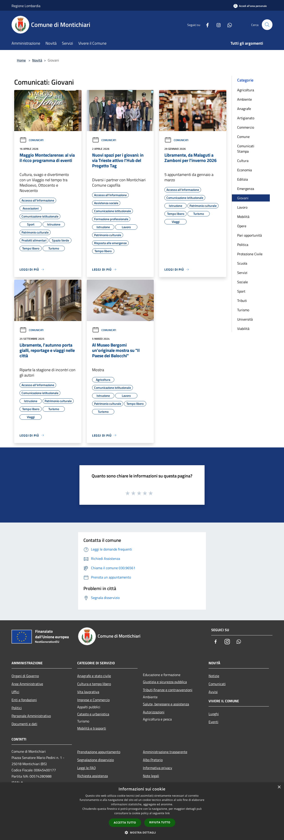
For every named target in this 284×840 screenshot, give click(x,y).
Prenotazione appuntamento (98, 751)
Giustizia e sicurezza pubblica (165, 681)
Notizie (214, 675)
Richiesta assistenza (92, 775)
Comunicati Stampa (245, 148)
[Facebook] (205, 25)
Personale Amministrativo (31, 715)
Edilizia (242, 179)
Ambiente (244, 99)
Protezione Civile (249, 254)
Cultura (242, 160)
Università (245, 319)
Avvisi (213, 691)
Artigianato (245, 118)
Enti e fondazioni (24, 699)
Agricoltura (245, 90)
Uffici (15, 691)
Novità (37, 60)
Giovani (242, 198)
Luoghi (214, 713)
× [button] (279, 787)
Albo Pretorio (153, 759)
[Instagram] (216, 25)
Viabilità (243, 328)
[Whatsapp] (227, 25)
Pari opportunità (249, 235)
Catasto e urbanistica (93, 714)
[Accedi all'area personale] (250, 6)
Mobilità (243, 216)
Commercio (245, 127)
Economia (244, 170)
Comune (243, 136)
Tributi (242, 300)
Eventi (213, 721)
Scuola (242, 263)
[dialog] (142, 811)
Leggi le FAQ (86, 767)
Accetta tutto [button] (125, 822)
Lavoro (242, 207)
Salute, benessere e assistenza (166, 704)
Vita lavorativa (88, 691)
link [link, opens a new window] (167, 813)
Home (21, 60)
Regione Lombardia (26, 5)
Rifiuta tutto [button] (159, 822)
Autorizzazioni (153, 712)
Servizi (242, 272)
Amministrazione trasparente (165, 751)
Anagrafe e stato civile (94, 675)
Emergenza (245, 188)
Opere (241, 226)
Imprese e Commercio (93, 699)
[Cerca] (267, 24)
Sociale (242, 282)
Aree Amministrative (27, 683)
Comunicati (31, 140)
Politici (17, 707)
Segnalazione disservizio (95, 759)
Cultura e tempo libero (94, 683)
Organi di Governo (25, 675)
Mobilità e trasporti (91, 728)
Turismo (243, 310)
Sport (241, 291)
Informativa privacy (157, 767)
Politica (242, 244)
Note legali (151, 775)
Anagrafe (244, 108)
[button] (142, 832)
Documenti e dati (24, 723)
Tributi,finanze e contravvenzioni (167, 689)
